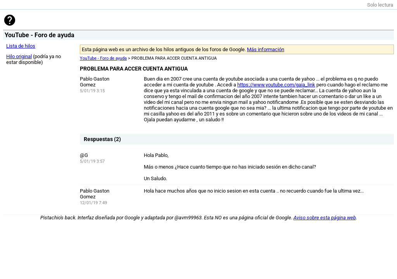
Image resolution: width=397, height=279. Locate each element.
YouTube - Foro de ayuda (103, 58)
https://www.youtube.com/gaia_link (276, 85)
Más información (265, 49)
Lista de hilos (20, 46)
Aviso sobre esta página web (324, 217)
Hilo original (19, 56)
